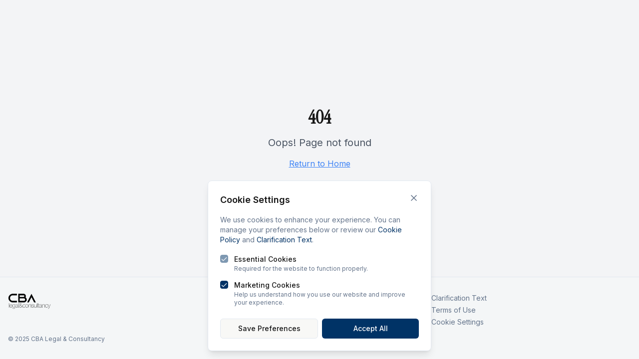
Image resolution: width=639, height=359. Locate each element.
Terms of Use (453, 310)
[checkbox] (224, 259)
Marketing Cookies (267, 285)
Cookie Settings (457, 322)
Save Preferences (269, 328)
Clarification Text (284, 239)
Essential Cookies (265, 259)
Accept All (370, 328)
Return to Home (319, 164)
